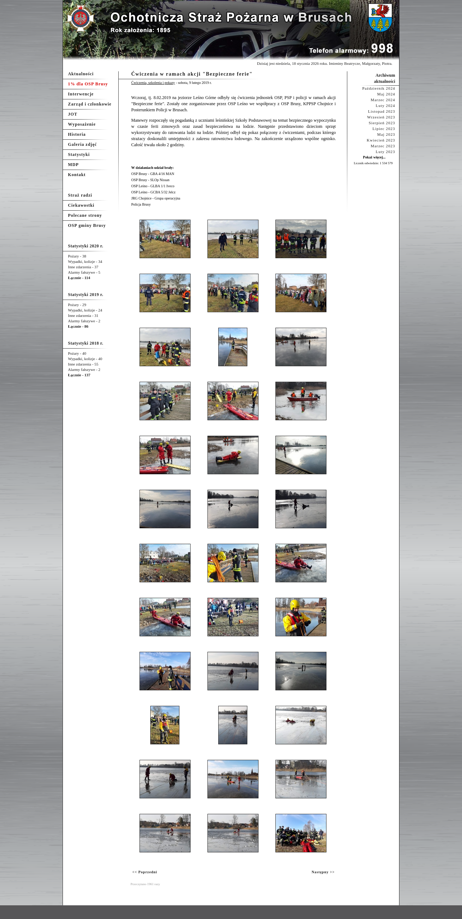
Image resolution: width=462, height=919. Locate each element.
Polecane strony (85, 215)
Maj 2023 (386, 134)
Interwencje (81, 94)
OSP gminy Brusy (87, 225)
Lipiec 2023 (383, 128)
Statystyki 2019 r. (85, 294)
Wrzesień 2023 (381, 117)
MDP (73, 164)
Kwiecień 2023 (381, 140)
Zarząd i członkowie (89, 104)
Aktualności (81, 73)
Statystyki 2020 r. (85, 245)
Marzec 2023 (383, 146)
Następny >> (323, 872)
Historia (77, 134)
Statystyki (79, 154)
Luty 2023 (385, 151)
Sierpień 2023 (382, 123)
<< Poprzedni (144, 872)
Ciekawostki (81, 205)
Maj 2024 (386, 94)
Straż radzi (80, 195)
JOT (72, 114)
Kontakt (77, 174)
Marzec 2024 (383, 100)
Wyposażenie (82, 124)
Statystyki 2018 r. (85, 343)
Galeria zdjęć (82, 144)
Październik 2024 (378, 88)
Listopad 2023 (381, 111)
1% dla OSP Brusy (88, 83)
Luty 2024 (385, 105)
